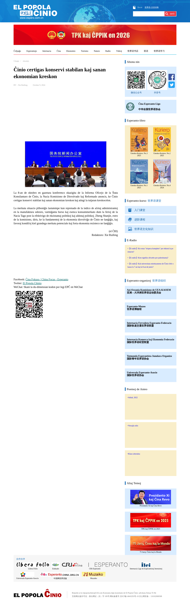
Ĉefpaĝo (16, 61)
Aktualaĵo (26, 61)
